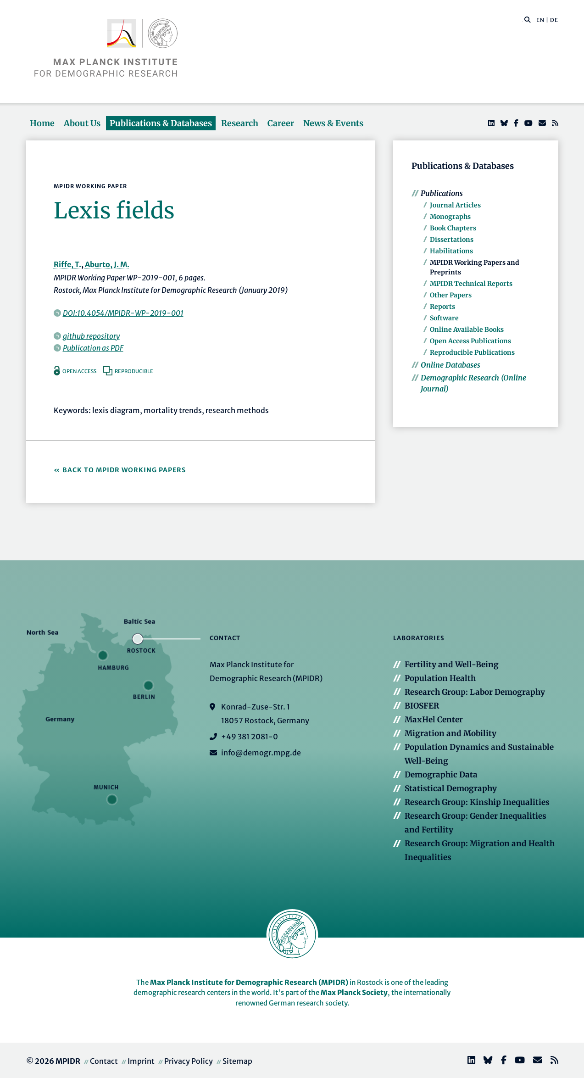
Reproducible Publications (472, 352)
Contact (104, 1061)
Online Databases (450, 364)
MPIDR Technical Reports (471, 283)
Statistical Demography (451, 788)
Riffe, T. (67, 264)
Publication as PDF (93, 347)
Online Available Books (467, 329)
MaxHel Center (434, 720)
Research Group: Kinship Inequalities (477, 802)
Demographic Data (441, 775)
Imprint (141, 1061)
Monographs (450, 216)
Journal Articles (455, 205)
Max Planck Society (354, 992)
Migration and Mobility (450, 733)
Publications (442, 193)
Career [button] (280, 123)
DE (554, 20)
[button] (527, 19)
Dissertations (451, 239)
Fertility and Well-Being (452, 664)
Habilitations (451, 251)
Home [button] (42, 123)
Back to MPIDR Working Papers (124, 470)
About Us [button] (82, 123)
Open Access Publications (470, 341)
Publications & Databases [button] (161, 123)
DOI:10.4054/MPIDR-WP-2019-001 (123, 313)
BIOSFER (422, 706)
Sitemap (237, 1061)
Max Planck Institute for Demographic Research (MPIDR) (249, 982)
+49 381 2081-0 (249, 736)
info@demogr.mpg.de (261, 752)
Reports (442, 306)
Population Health (440, 678)
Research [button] (239, 123)
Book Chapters (453, 228)
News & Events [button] (333, 123)
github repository (91, 336)
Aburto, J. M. (107, 264)
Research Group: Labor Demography (475, 692)
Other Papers (451, 295)
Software (444, 318)
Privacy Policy (188, 1061)
